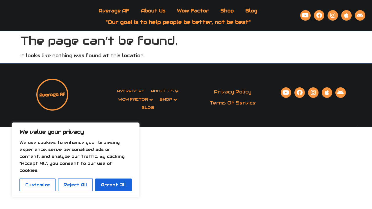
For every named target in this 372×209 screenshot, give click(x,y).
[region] (76, 159)
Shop (227, 14)
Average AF (114, 14)
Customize (37, 185)
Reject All (75, 185)
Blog (251, 14)
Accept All (113, 185)
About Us (153, 14)
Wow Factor (193, 14)
